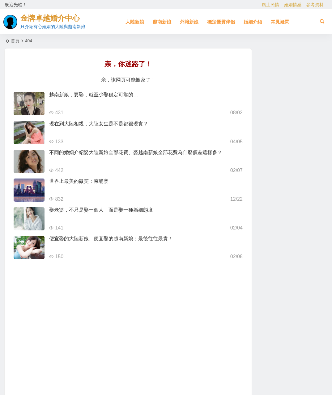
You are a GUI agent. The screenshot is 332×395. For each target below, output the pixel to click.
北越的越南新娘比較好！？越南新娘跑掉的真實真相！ (300, 92)
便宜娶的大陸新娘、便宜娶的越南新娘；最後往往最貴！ (111, 238)
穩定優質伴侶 (221, 21)
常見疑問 (280, 21)
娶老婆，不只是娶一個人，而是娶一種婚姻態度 (101, 209)
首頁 (15, 40)
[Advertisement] (284, 320)
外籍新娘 (189, 21)
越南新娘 (162, 21)
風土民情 (270, 4)
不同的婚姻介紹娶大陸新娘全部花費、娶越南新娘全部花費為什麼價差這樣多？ (135, 152)
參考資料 (315, 4)
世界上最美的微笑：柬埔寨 (79, 181)
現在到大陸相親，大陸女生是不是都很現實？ (98, 123)
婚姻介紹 (253, 21)
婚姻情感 (292, 4)
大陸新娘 (135, 21)
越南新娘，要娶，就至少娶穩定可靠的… (93, 94)
